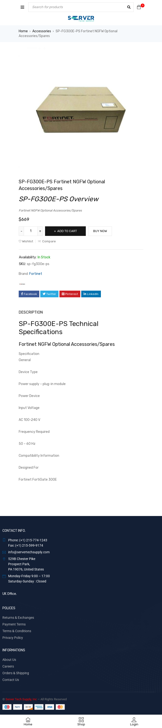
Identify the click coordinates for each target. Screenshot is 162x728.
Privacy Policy (12, 638)
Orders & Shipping (15, 673)
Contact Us (10, 680)
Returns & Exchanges (18, 617)
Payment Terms (14, 624)
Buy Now (100, 231)
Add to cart (67, 231)
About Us (9, 660)
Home (23, 31)
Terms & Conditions (16, 631)
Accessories (41, 31)
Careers (8, 666)
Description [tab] (31, 312)
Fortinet (35, 274)
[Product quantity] (31, 231)
